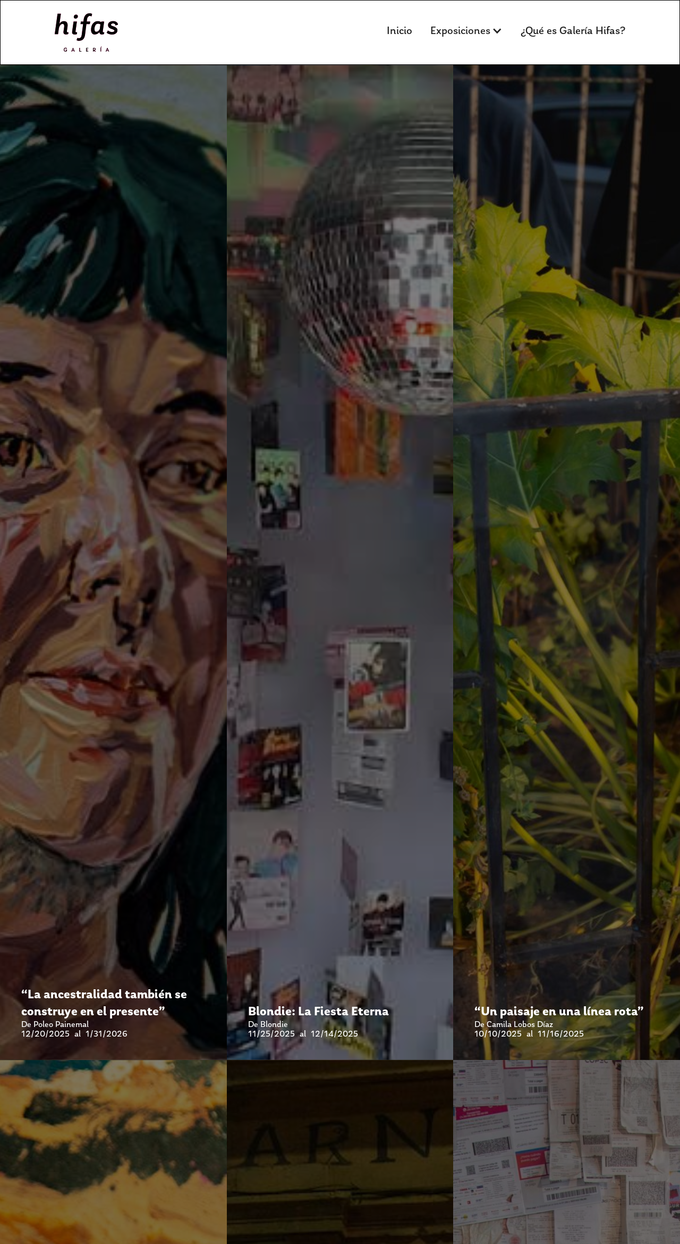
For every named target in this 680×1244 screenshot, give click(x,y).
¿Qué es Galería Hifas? (573, 30)
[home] (86, 32)
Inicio (399, 30)
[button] (466, 30)
